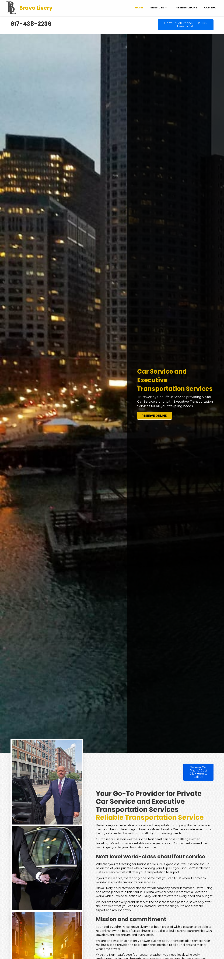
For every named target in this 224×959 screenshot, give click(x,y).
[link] (139, 7)
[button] (186, 24)
